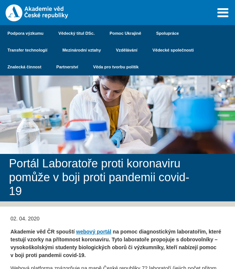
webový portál (93, 232)
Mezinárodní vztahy (81, 50)
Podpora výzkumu (25, 33)
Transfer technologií (27, 50)
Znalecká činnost (24, 67)
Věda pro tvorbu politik (116, 67)
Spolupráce (167, 33)
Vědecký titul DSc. (76, 33)
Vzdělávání (126, 50)
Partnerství (67, 67)
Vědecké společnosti (173, 50)
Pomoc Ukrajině (125, 33)
